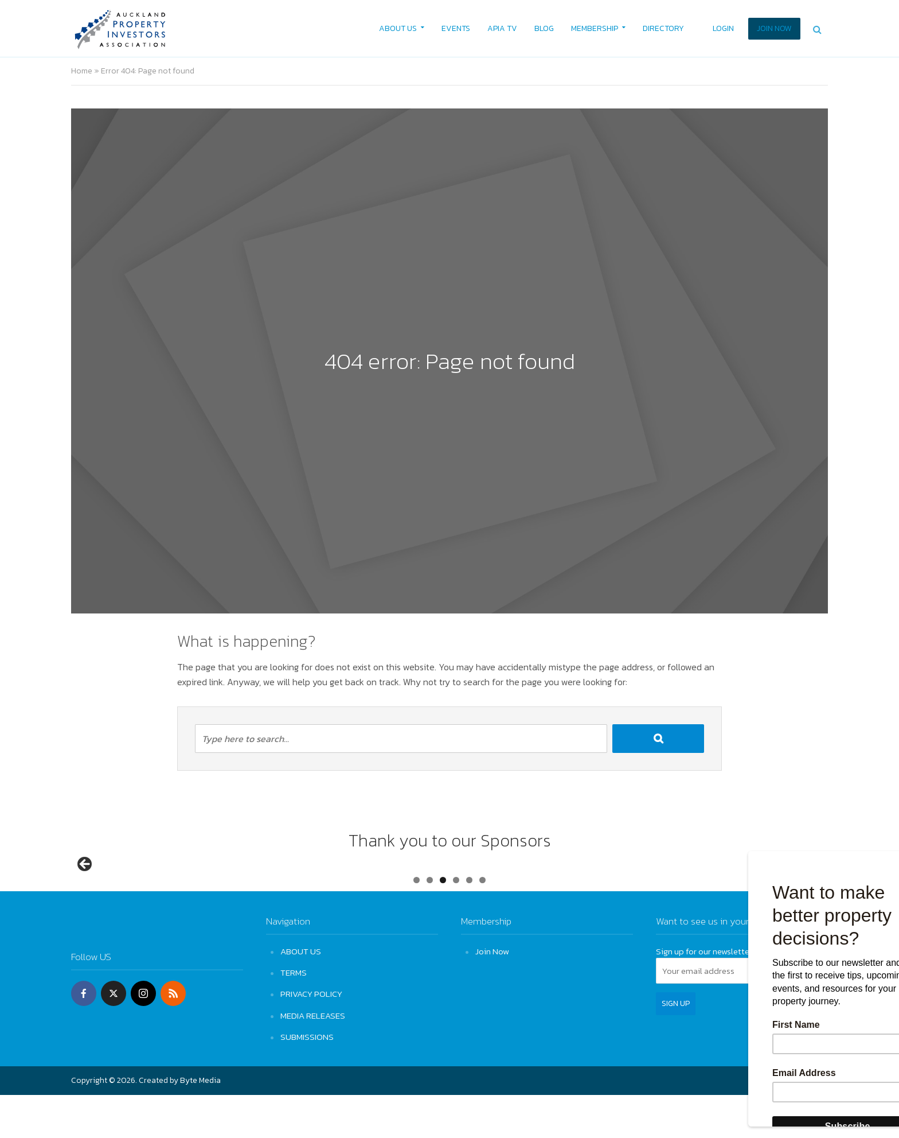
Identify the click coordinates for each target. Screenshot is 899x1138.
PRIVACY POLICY (311, 1036)
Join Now (492, 994)
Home (81, 71)
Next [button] (813, 886)
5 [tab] (469, 923)
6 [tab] (482, 923)
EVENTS (455, 28)
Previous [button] (85, 886)
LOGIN (723, 28)
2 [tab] (430, 923)
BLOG (544, 28)
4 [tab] (456, 923)
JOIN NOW (774, 28)
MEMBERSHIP (594, 28)
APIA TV (502, 28)
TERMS (293, 1015)
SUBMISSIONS (307, 1079)
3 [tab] (443, 923)
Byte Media (200, 1123)
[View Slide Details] (128, 889)
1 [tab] (416, 923)
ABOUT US (398, 28)
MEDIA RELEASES (312, 1058)
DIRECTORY (663, 28)
